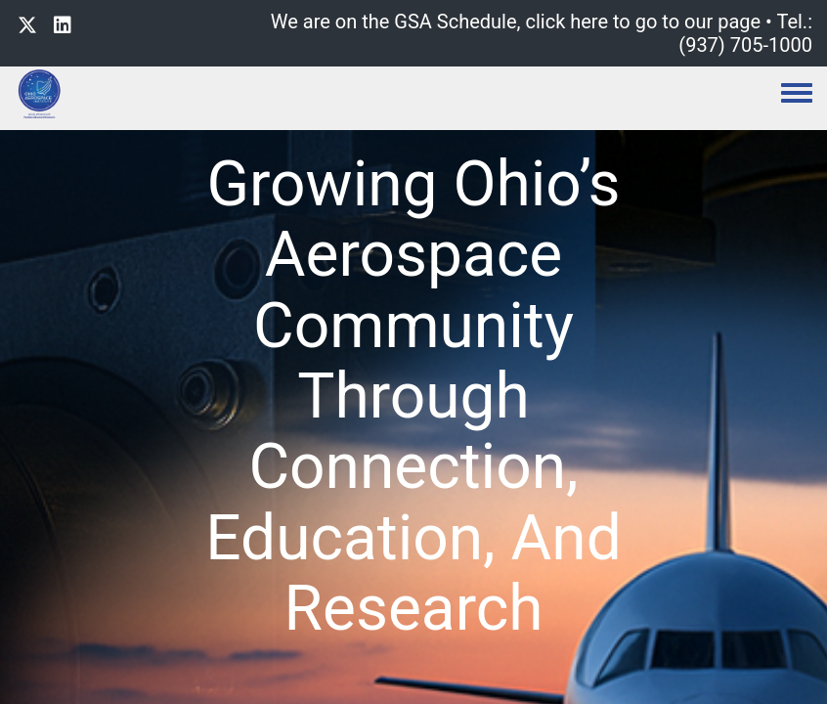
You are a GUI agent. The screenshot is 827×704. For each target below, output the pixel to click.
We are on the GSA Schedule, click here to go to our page (516, 21)
